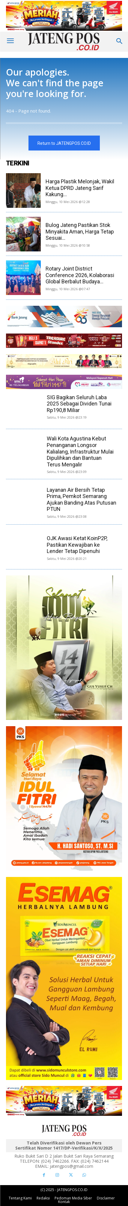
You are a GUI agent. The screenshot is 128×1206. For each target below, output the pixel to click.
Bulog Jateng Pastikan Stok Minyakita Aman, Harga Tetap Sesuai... (80, 231)
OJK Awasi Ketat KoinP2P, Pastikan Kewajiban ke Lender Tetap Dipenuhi (77, 544)
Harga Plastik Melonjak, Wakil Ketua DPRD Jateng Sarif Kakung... (80, 187)
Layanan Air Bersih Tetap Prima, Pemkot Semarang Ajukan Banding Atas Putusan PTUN (81, 499)
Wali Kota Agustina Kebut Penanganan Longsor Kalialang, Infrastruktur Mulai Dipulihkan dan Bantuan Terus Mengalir (80, 451)
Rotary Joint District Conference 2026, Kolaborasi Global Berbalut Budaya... (80, 275)
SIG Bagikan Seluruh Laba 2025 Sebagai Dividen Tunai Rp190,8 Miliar (79, 403)
